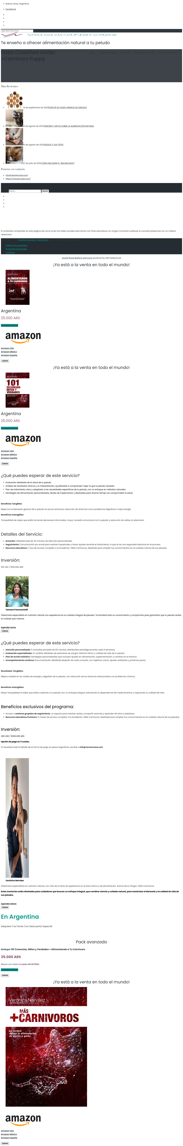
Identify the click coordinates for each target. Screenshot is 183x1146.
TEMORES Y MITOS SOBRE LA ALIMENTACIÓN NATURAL (69, 126)
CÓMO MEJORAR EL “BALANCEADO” (58, 163)
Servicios (123, 52)
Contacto (10, 252)
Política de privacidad (16, 245)
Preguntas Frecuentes (141, 52)
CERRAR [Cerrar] (5, 361)
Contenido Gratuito (105, 52)
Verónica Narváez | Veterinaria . (33, 240)
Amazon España (9, 355)
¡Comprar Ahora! (9, 325)
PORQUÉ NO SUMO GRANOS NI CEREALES (67, 107)
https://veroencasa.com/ (18, 178)
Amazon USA (7, 348)
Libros (89, 52)
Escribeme (11, 9)
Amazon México (9, 351)
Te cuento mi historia (166, 52)
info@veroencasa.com (17, 175)
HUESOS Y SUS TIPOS (53, 144)
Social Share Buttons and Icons (77, 258)
